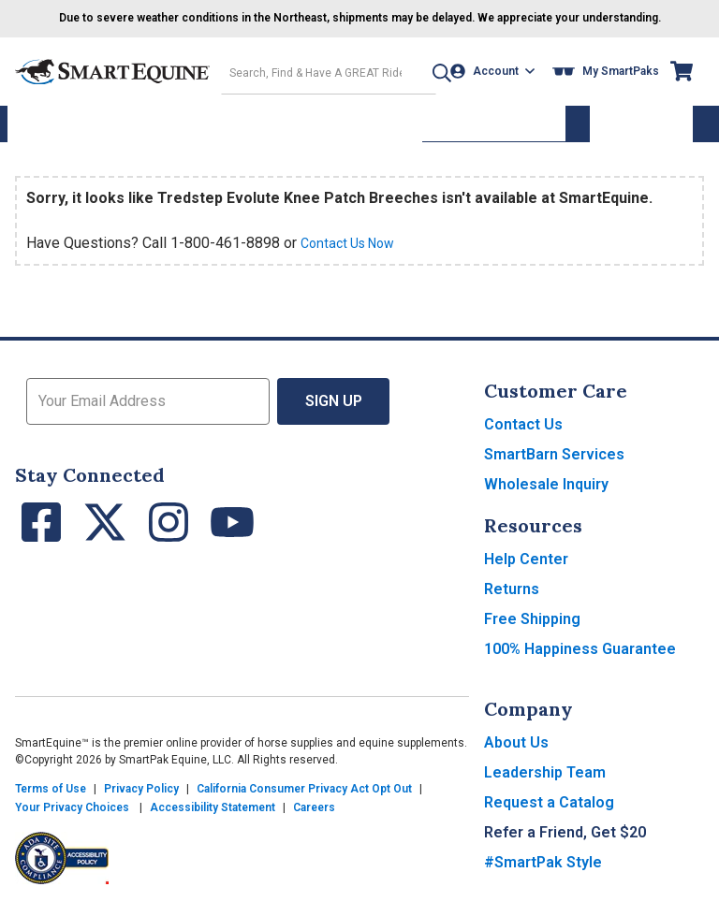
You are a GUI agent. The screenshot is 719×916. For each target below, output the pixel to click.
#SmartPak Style (543, 872)
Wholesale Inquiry (546, 494)
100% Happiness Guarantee (580, 659)
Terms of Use (50, 799)
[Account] (498, 85)
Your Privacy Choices (72, 817)
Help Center (526, 569)
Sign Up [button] (333, 411)
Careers (314, 817)
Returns (511, 599)
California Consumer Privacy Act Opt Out (304, 799)
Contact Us (523, 434)
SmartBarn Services (554, 464)
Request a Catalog (549, 812)
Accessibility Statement (212, 817)
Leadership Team (545, 783)
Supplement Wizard (493, 134)
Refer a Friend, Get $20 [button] (565, 842)
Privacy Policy (141, 799)
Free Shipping (532, 629)
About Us (516, 753)
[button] (426, 85)
